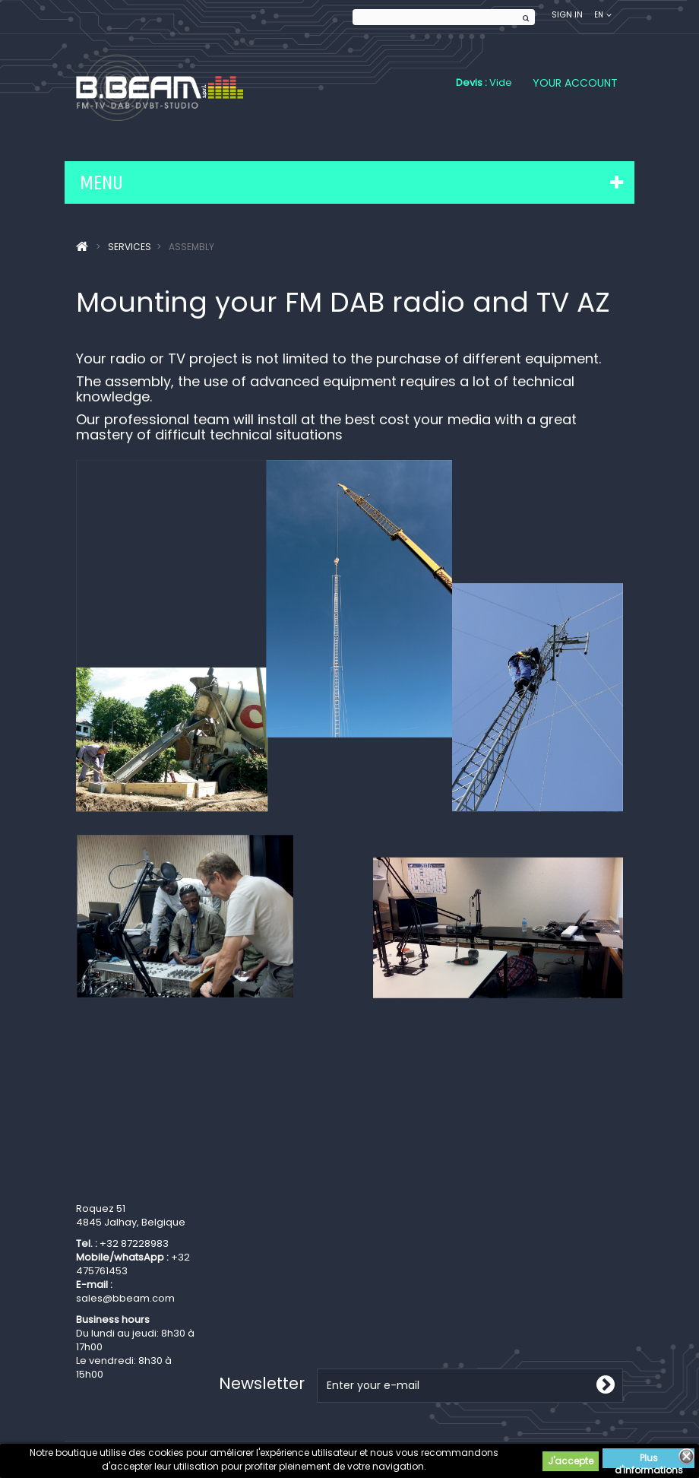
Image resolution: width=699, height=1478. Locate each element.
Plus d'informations (649, 1459)
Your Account (575, 82)
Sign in (567, 15)
